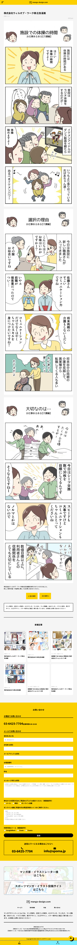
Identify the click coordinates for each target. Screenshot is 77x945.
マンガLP (53, 653)
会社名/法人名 (38, 737)
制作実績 (32, 907)
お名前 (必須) (38, 746)
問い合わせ (57, 907)
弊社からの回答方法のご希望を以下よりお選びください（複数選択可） (28, 802)
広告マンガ (7, 16)
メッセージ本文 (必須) (38, 788)
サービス (19, 907)
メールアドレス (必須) (38, 755)
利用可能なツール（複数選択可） (18, 829)
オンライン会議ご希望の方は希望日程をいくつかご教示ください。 (38, 815)
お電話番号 (38, 764)
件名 (38, 773)
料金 (45, 907)
